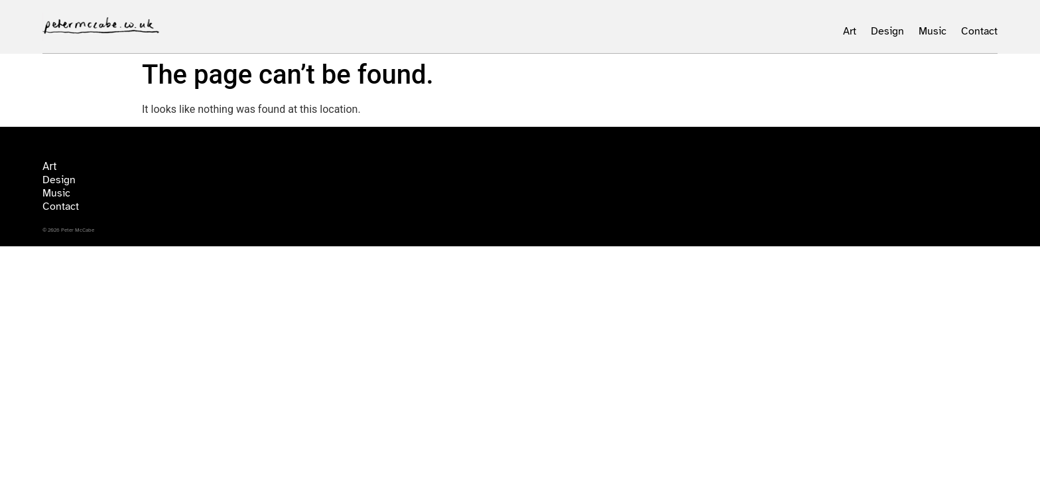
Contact (979, 31)
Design (887, 31)
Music (932, 31)
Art (849, 31)
